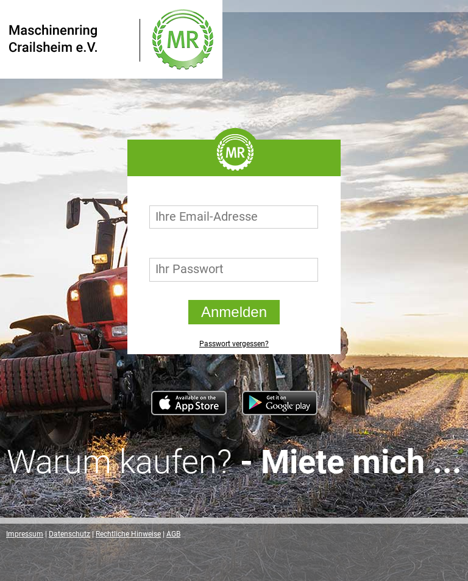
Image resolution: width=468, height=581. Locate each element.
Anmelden (234, 312)
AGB (173, 534)
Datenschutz (69, 534)
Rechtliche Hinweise (128, 534)
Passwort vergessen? (234, 344)
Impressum (24, 534)
